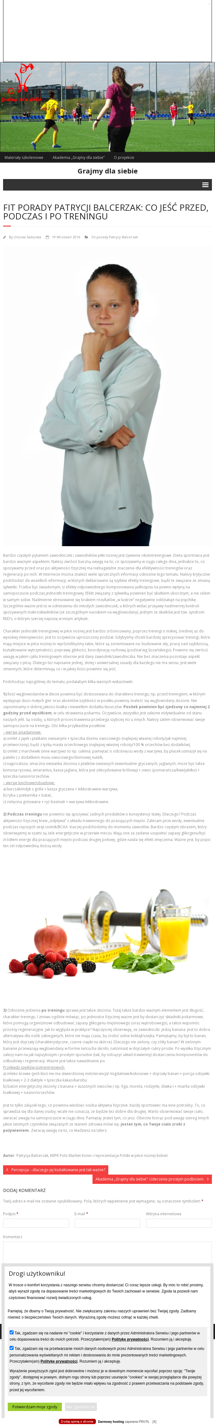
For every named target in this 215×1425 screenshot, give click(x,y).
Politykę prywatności (130, 1339)
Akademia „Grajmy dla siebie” (79, 157)
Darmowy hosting (111, 1421)
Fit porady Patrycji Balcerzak (115, 237)
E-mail (81, 1213)
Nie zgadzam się (81, 1406)
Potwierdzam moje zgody (34, 1406)
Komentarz (12, 1236)
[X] (154, 1421)
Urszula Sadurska (27, 237)
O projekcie (124, 157)
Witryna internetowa (163, 1213)
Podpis (11, 1213)
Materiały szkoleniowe (24, 157)
